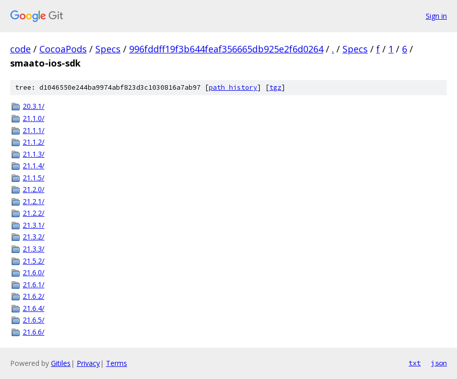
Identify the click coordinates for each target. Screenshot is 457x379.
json (439, 362)
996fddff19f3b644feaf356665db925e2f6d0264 (226, 49)
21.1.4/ (33, 165)
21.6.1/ (33, 284)
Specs (108, 49)
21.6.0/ (33, 272)
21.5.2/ (33, 261)
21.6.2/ (33, 296)
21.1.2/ (33, 142)
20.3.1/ (33, 106)
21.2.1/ (33, 201)
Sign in (436, 16)
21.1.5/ (33, 177)
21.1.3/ (33, 154)
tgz (275, 87)
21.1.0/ (33, 118)
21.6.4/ (33, 308)
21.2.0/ (33, 189)
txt (415, 362)
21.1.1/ (33, 130)
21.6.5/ (33, 320)
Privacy (88, 363)
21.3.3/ (33, 249)
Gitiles (61, 363)
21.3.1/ (33, 225)
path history (233, 87)
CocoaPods (63, 49)
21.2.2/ (33, 213)
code (20, 49)
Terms (116, 363)
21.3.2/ (33, 236)
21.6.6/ (33, 332)
